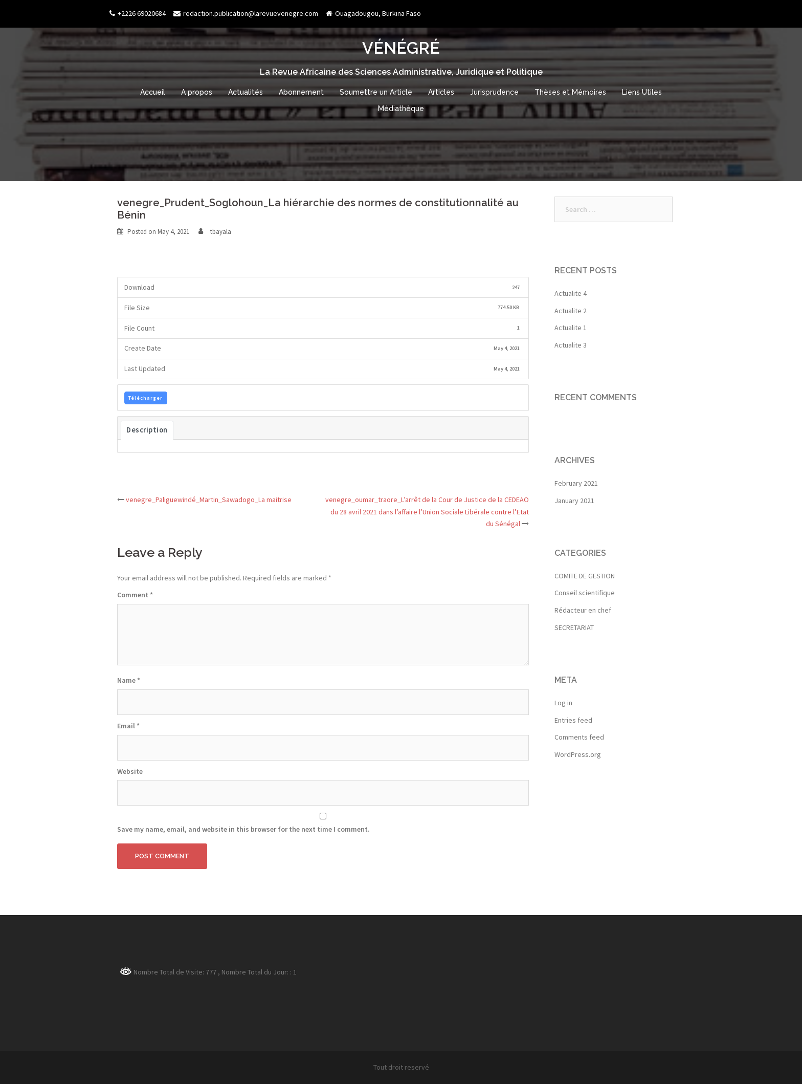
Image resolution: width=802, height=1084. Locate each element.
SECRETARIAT (574, 627)
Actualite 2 (570, 310)
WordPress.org (577, 754)
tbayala (220, 231)
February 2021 (576, 483)
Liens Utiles (642, 92)
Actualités (245, 92)
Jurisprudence (494, 92)
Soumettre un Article (376, 92)
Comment (135, 594)
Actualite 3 (570, 345)
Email (128, 725)
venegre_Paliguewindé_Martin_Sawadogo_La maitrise (209, 499)
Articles (441, 92)
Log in (563, 702)
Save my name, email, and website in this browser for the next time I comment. (243, 829)
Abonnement (301, 92)
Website (130, 771)
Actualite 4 (570, 293)
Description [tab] (147, 430)
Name (128, 680)
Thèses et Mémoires (570, 92)
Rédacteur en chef (582, 610)
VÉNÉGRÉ (401, 47)
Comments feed (579, 737)
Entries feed (573, 720)
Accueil (152, 92)
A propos (196, 92)
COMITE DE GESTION (584, 575)
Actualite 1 (570, 327)
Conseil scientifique (584, 592)
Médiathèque (401, 108)
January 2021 (574, 500)
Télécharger (145, 398)
